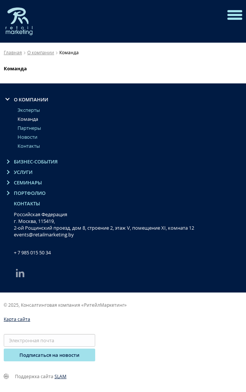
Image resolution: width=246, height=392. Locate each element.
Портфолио (30, 193)
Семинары (28, 183)
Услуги (23, 172)
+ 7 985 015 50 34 (32, 252)
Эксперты (29, 110)
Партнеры (29, 128)
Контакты (29, 146)
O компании (31, 100)
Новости (27, 137)
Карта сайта (17, 319)
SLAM (60, 376)
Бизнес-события (35, 162)
